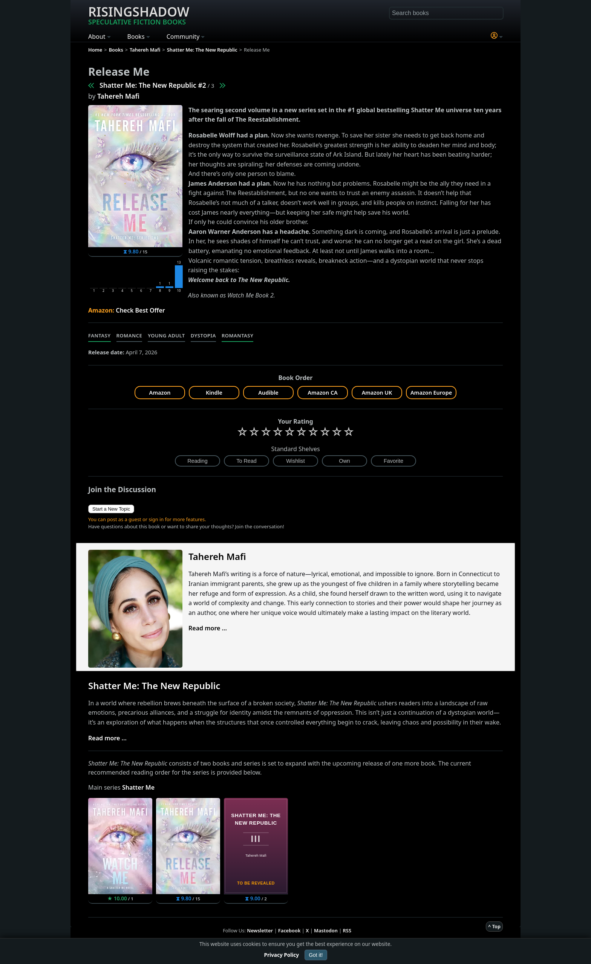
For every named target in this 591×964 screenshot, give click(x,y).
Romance (129, 335)
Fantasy (99, 335)
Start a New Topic (111, 509)
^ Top (494, 926)
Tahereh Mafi (118, 96)
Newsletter (260, 930)
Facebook (289, 930)
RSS (347, 930)
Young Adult (166, 335)
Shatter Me (138, 787)
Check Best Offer (140, 310)
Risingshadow (138, 14)
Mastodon (326, 930)
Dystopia (203, 335)
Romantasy (237, 335)
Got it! (316, 955)
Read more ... (207, 628)
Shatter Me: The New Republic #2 (153, 85)
